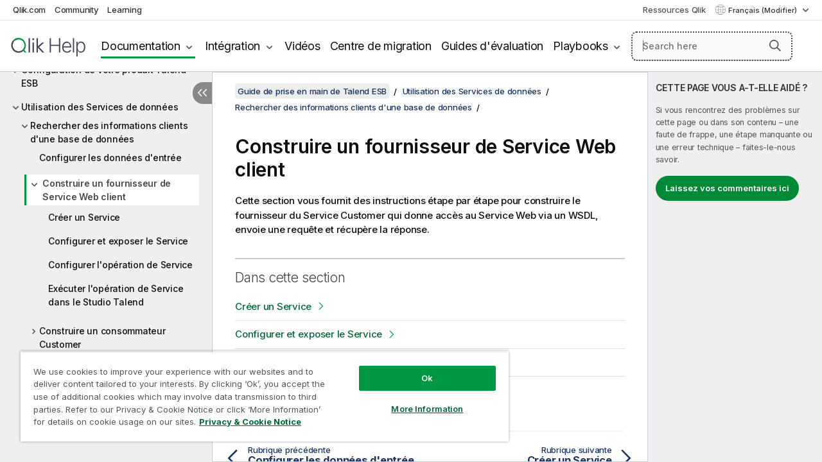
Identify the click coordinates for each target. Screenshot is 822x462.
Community (77, 9)
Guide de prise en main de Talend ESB (312, 91)
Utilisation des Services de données (99, 106)
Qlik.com (29, 9)
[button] (775, 45)
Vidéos (302, 46)
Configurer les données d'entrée (110, 157)
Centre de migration (381, 46)
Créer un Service (84, 217)
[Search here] (712, 46)
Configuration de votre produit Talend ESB (103, 76)
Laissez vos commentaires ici (727, 188)
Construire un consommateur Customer (102, 337)
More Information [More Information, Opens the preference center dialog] (417, 399)
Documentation (140, 46)
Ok (417, 368)
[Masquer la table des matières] (202, 93)
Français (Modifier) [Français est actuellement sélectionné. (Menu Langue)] (763, 10)
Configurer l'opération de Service (120, 264)
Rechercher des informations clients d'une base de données (109, 132)
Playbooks (580, 46)
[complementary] (735, 267)
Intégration (232, 46)
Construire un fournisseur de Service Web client (106, 190)
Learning (124, 9)
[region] (259, 391)
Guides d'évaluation (492, 46)
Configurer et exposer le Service (118, 240)
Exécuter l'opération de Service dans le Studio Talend (115, 295)
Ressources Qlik (674, 9)
